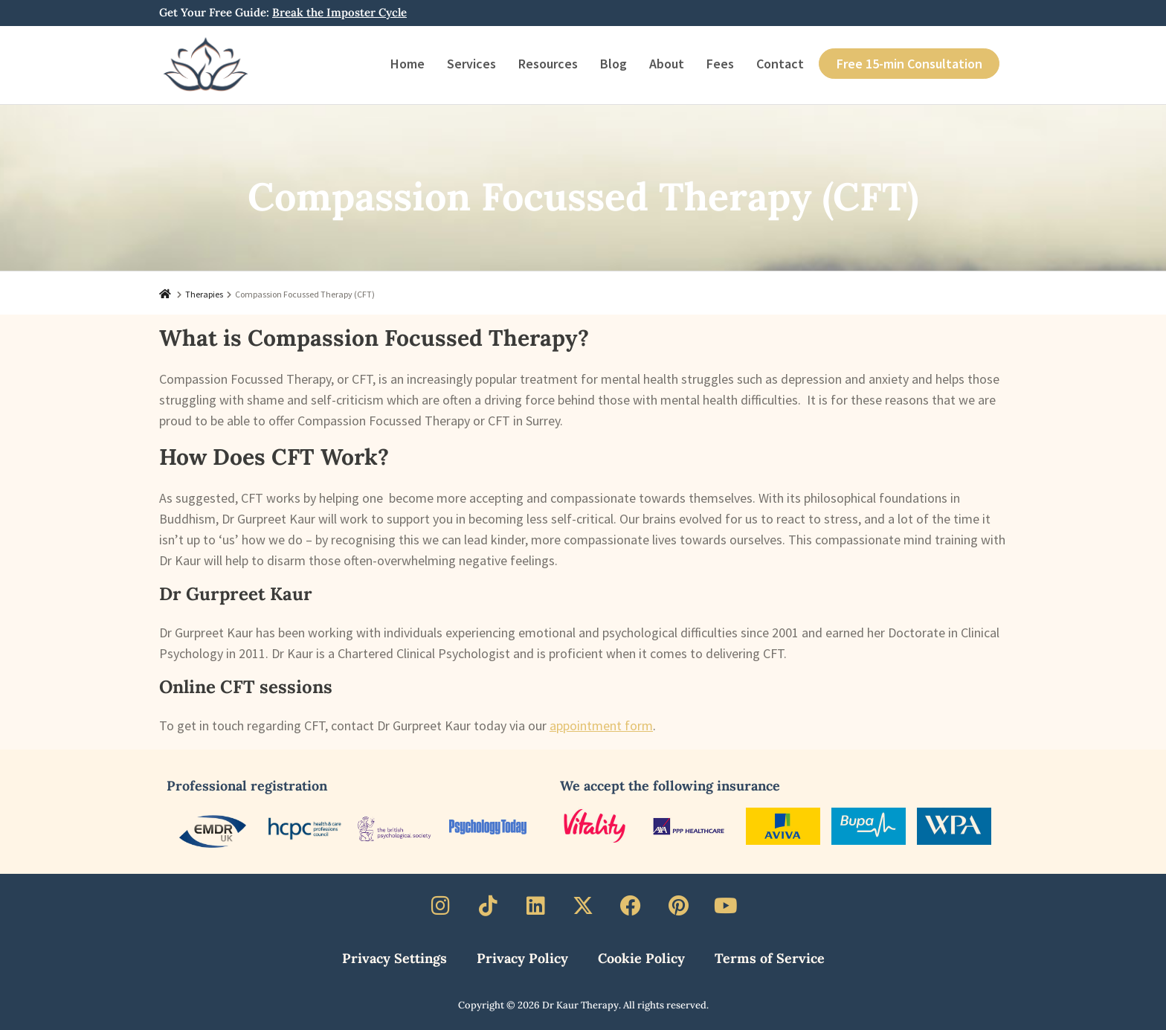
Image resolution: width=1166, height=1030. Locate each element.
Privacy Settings (394, 958)
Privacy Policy (522, 958)
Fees (720, 63)
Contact (780, 63)
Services (471, 63)
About (666, 63)
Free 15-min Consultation (909, 63)
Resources (548, 63)
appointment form (601, 725)
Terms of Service (770, 958)
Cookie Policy (641, 958)
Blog (613, 63)
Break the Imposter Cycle (339, 12)
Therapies (204, 294)
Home (407, 63)
